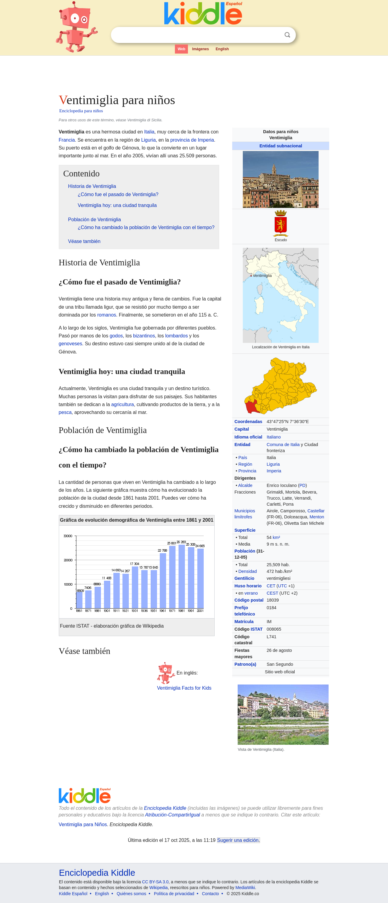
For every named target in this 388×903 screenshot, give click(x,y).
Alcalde (245, 485)
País (242, 457)
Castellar (316, 510)
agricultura (122, 404)
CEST (272, 593)
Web (181, 49)
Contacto (210, 893)
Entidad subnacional (280, 145)
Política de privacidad (174, 893)
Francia (67, 140)
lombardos (176, 335)
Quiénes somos (131, 893)
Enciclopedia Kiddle (97, 873)
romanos (106, 314)
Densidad (247, 571)
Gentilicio (244, 578)
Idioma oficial (248, 437)
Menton (316, 516)
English (222, 49)
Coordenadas (248, 421)
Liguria (273, 464)
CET (271, 585)
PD (302, 485)
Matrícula (243, 621)
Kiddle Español (73, 893)
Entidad (242, 444)
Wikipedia (158, 887)
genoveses (70, 343)
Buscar (287, 35)
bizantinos (144, 335)
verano (251, 593)
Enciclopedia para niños (81, 110)
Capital (241, 429)
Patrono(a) (245, 664)
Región (245, 464)
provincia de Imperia (192, 140)
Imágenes (200, 49)
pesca (65, 412)
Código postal (248, 600)
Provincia (247, 470)
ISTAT (257, 629)
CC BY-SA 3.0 (155, 881)
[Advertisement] (194, 72)
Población (244, 551)
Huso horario (248, 585)
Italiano (274, 437)
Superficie (245, 530)
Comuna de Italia (283, 444)
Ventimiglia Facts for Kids (184, 688)
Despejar (275, 35)
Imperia (274, 470)
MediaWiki (245, 887)
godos (116, 335)
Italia (149, 131)
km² (276, 537)
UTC (282, 585)
